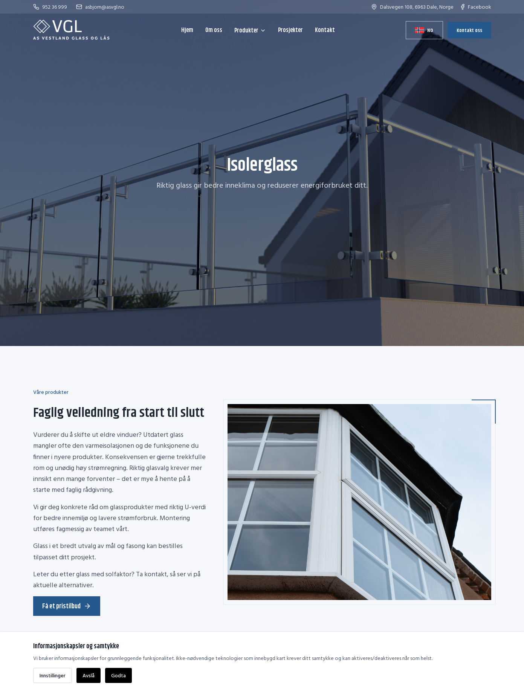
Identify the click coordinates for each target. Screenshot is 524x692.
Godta (118, 675)
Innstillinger (53, 675)
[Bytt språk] (424, 30)
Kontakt (325, 30)
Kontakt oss (469, 30)
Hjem (187, 30)
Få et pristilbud (66, 606)
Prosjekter (290, 30)
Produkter (250, 30)
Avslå (88, 675)
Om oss (213, 30)
